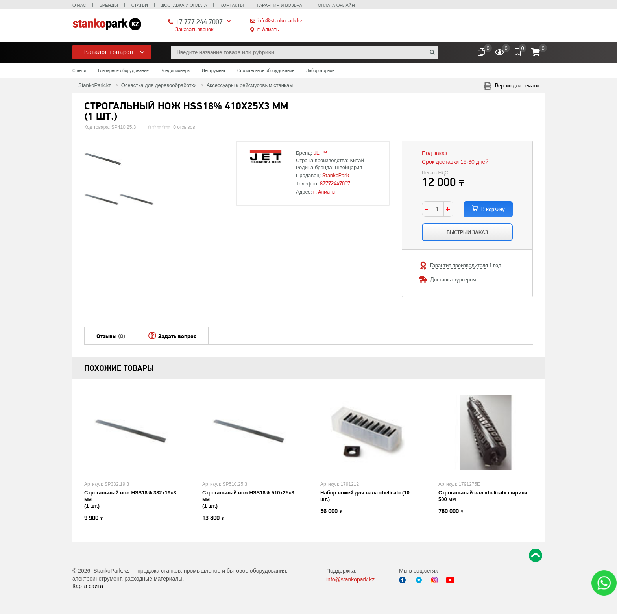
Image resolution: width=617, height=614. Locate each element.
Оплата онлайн (336, 5)
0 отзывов (184, 127)
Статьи (139, 5)
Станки (79, 70)
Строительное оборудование (265, 70)
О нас (79, 5)
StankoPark (335, 175)
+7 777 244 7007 (199, 21)
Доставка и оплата (184, 5)
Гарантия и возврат (280, 5)
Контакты (232, 5)
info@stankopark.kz (279, 20)
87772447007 (335, 183)
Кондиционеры (175, 70)
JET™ (320, 153)
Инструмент (213, 70)
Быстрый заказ (467, 232)
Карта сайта (87, 586)
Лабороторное (320, 70)
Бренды (109, 5)
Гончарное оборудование (123, 70)
